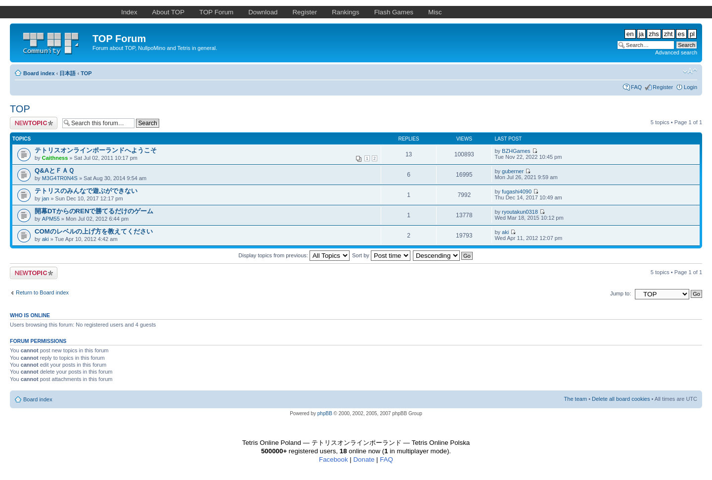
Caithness (55, 158)
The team (575, 399)
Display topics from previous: (294, 255)
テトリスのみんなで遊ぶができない (86, 190)
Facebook (333, 459)
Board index (39, 73)
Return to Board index (42, 292)
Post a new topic (33, 123)
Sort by (381, 255)
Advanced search (676, 52)
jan (45, 198)
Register (663, 87)
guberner (513, 171)
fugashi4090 (517, 191)
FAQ (636, 87)
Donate (363, 459)
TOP (86, 73)
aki (45, 239)
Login (690, 87)
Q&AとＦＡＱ (54, 170)
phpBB (324, 413)
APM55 (51, 219)
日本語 (67, 73)
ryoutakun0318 (520, 212)
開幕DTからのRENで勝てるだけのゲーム (94, 211)
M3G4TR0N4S (60, 178)
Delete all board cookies (621, 399)
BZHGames (516, 151)
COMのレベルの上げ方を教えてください (94, 231)
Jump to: (620, 293)
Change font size (690, 71)
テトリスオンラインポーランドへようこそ (96, 150)
